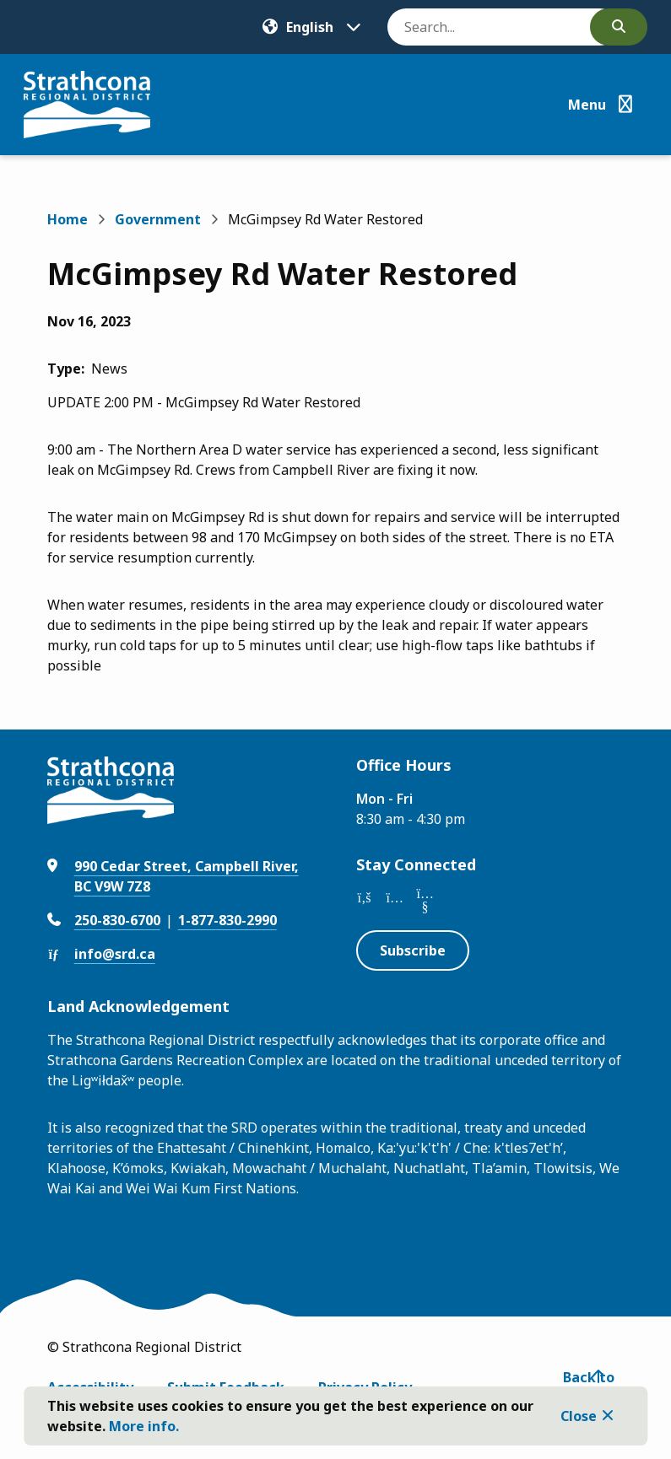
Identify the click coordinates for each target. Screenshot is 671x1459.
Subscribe (413, 950)
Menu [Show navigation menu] (587, 104)
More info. (144, 1426)
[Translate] (311, 27)
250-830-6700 (117, 920)
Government (158, 219)
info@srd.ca (114, 954)
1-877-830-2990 (227, 920)
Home (67, 219)
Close (578, 1416)
